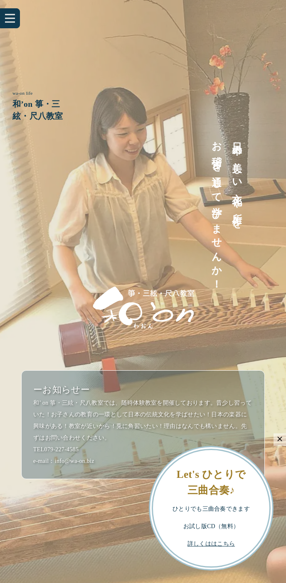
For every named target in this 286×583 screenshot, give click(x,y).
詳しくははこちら (211, 544)
